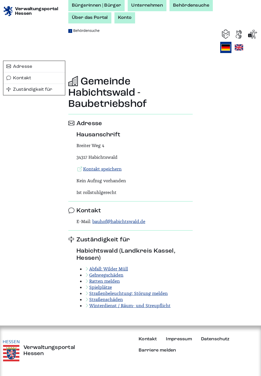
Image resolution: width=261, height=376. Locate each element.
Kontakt (18, 78)
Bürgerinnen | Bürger (96, 5)
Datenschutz (215, 339)
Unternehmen (147, 5)
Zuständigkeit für (29, 89)
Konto (125, 17)
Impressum (179, 339)
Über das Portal (90, 17)
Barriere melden (157, 350)
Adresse (19, 66)
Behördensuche (191, 5)
